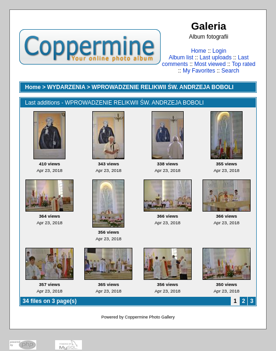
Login (219, 51)
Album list (181, 57)
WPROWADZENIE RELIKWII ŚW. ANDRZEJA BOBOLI (163, 87)
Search (230, 70)
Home (198, 51)
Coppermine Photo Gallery (150, 317)
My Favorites (199, 70)
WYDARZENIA (66, 87)
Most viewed (210, 64)
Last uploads (216, 57)
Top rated (243, 64)
